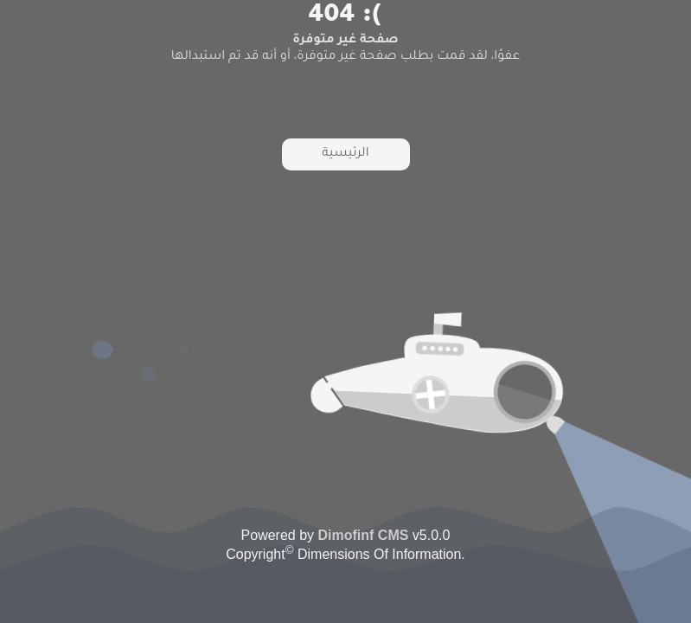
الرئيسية (345, 154)
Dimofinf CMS (363, 535)
